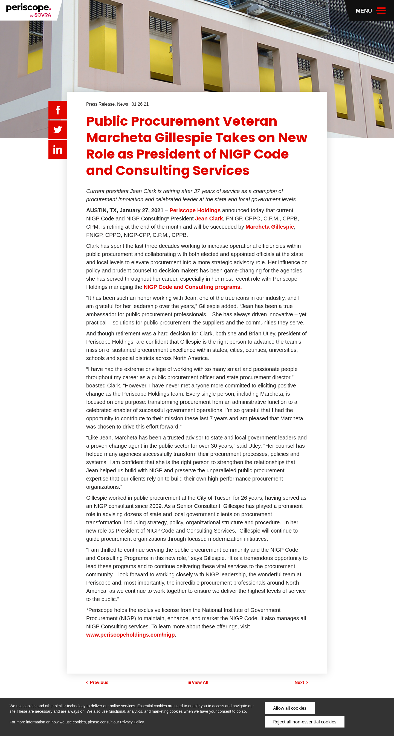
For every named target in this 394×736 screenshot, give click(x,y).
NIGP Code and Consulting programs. (193, 287)
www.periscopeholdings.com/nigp (130, 635)
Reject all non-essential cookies (304, 722)
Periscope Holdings (195, 210)
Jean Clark (209, 218)
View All (198, 682)
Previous (99, 682)
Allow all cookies (289, 708)
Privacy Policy (132, 722)
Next (299, 682)
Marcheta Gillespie (270, 227)
